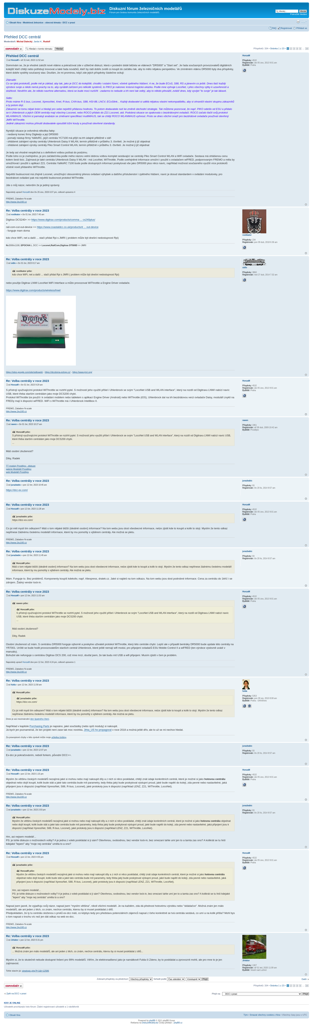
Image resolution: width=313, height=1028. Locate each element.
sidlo (13, 263)
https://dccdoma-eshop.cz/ (57, 372)
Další (304, 979)
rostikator (15, 214)
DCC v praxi (69, 22)
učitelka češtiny (58, 737)
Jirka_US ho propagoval (98, 729)
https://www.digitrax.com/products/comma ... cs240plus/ (63, 219)
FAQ (274, 28)
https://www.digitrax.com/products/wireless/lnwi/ (33, 290)
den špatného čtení (39, 719)
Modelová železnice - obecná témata (42, 22)
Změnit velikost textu (304, 22)
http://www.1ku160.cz (16, 202)
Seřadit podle (169, 979)
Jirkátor (14, 940)
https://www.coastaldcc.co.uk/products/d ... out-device (68, 227)
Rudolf (46, 41)
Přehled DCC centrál (22, 37)
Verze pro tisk (298, 22)
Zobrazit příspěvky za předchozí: (125, 979)
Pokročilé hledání (298, 14)
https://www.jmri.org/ (82, 372)
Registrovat (286, 28)
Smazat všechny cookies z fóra (265, 1015)
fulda (13, 685)
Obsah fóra (15, 22)
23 (307, 48)
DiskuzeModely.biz (150, 1023)
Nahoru (306, 204)
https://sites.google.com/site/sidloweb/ (24, 372)
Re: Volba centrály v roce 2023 (27, 210)
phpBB (152, 1020)
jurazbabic (16, 485)
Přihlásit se (301, 28)
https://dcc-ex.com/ (17, 490)
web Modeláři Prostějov (17, 472)
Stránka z (277, 48)
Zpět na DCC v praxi (16, 993)
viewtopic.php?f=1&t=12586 (35, 971)
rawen (14, 424)
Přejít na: (216, 994)
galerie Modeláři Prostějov (18, 469)
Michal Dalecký (25, 41)
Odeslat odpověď (13, 48)
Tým (246, 1015)
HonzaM (15, 60)
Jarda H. (38, 41)
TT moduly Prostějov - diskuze (21, 466)
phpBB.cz (178, 1023)
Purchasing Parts (39, 726)
